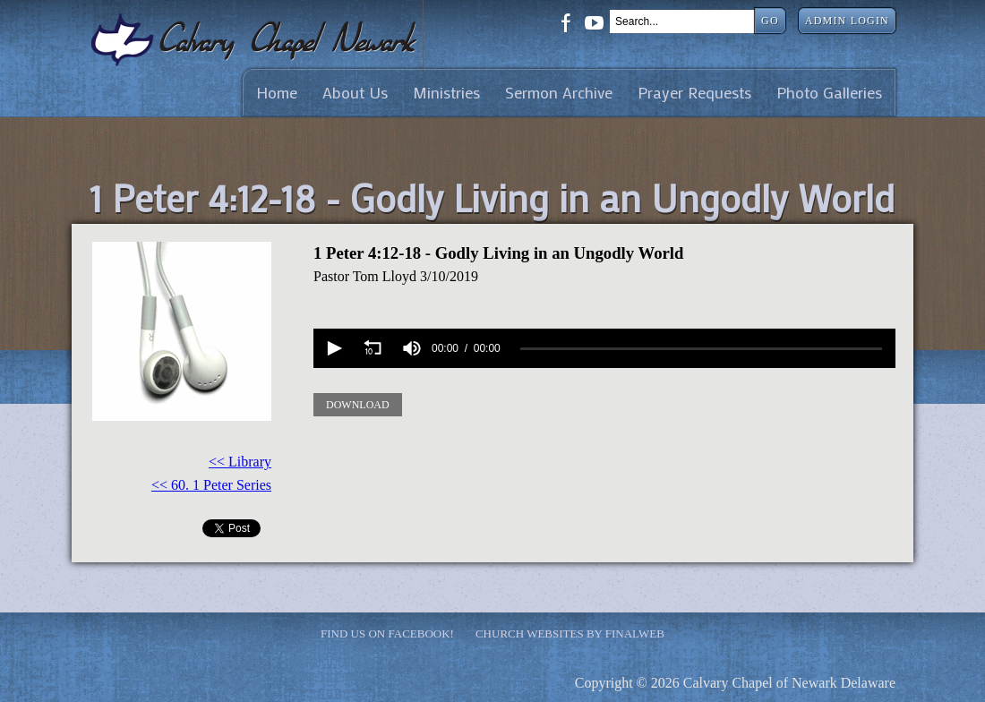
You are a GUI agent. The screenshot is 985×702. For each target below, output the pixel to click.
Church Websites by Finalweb (569, 633)
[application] (604, 348)
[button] (333, 348)
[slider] (701, 347)
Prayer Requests (694, 92)
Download (358, 404)
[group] (412, 348)
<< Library (240, 461)
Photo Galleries (829, 92)
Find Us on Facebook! (387, 633)
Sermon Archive (558, 92)
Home (276, 92)
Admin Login (847, 20)
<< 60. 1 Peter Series (211, 484)
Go (770, 20)
